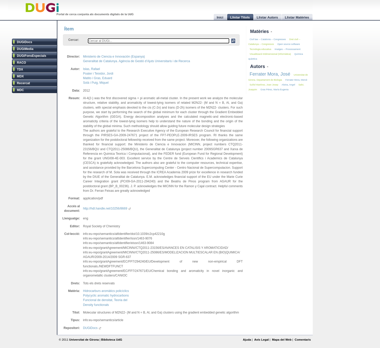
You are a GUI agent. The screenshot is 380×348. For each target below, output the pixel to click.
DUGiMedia (25, 49)
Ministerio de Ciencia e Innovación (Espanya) (114, 56)
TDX (20, 69)
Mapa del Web (281, 339)
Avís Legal (261, 339)
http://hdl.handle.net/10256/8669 (107, 208)
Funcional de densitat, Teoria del (105, 300)
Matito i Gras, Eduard (97, 78)
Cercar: (73, 40)
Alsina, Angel (288, 84)
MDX (20, 76)
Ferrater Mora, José (270, 74)
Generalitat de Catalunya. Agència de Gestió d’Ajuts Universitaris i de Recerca (136, 61)
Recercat (23, 83)
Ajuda (247, 339)
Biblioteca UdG (111, 339)
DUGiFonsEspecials (31, 56)
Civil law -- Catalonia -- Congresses (268, 39)
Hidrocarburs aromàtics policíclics (106, 291)
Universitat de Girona (84, 339)
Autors (258, 66)
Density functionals (96, 305)
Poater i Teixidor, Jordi (98, 73)
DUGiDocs (24, 42)
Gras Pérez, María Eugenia (274, 89)
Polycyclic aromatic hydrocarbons (106, 295)
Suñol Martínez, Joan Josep (264, 84)
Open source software (288, 44)
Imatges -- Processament (288, 49)
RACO (21, 62)
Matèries (260, 31)
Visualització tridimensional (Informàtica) (270, 54)
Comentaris (303, 339)
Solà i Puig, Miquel (96, 82)
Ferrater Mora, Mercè (296, 80)
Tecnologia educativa (260, 49)
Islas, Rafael (91, 69)
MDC (20, 90)
